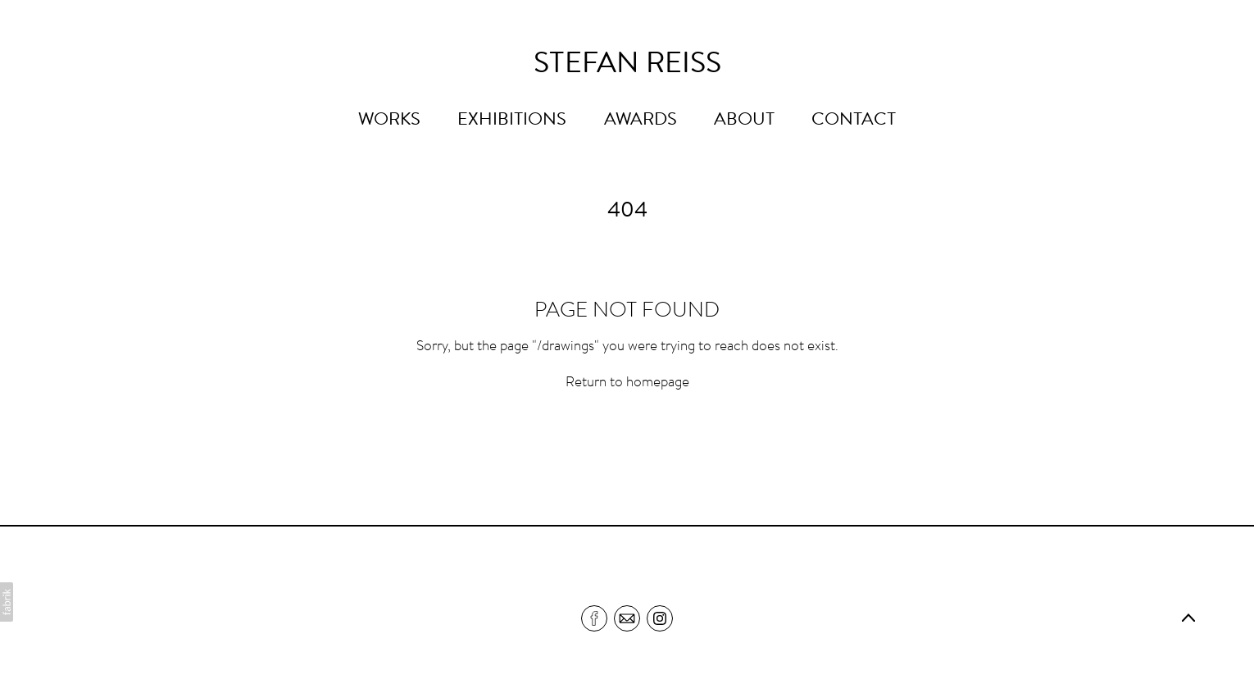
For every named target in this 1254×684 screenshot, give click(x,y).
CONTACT (853, 121)
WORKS (389, 121)
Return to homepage (627, 383)
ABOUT (744, 121)
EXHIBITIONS (511, 121)
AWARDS (640, 121)
